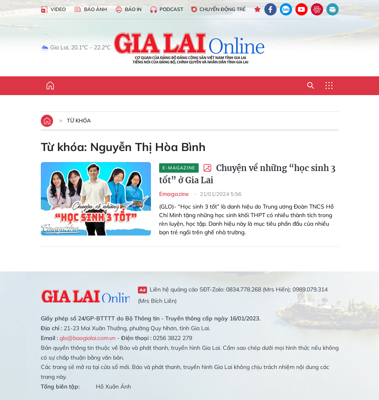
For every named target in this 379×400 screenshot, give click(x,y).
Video (53, 9)
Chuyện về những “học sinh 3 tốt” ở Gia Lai (247, 174)
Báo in (128, 9)
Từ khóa (79, 120)
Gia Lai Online (85, 294)
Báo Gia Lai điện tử (189, 48)
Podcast (166, 9)
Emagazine (175, 194)
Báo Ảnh (90, 9)
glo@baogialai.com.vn (87, 338)
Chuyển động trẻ (218, 9)
